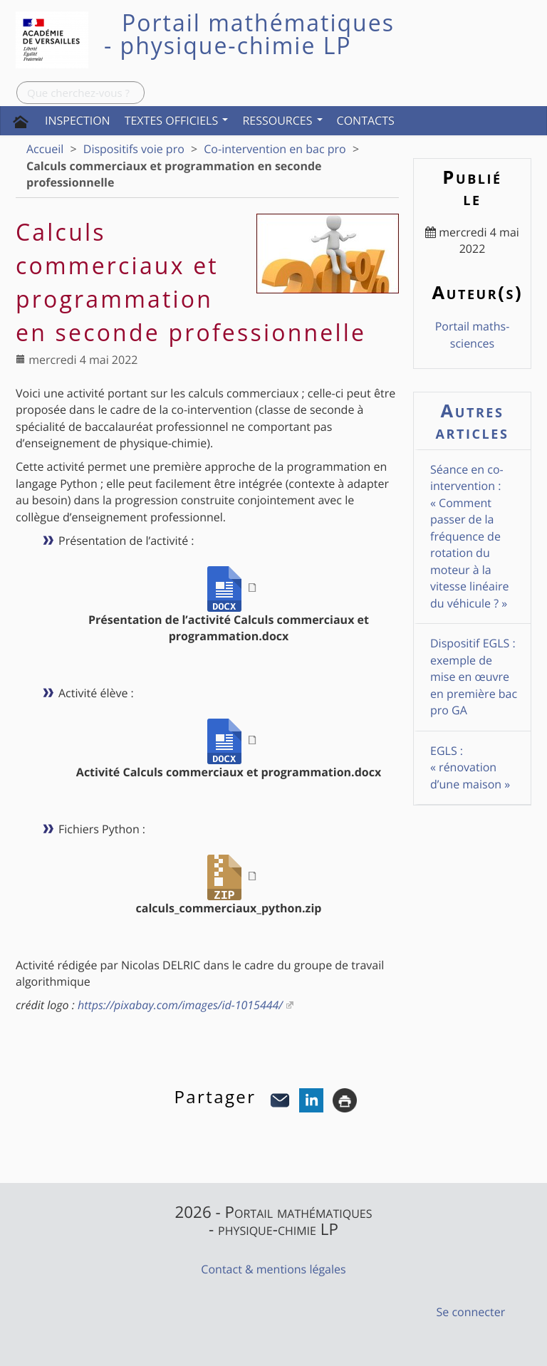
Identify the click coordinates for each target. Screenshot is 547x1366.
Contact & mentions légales (273, 1269)
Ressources (282, 120)
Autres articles (472, 421)
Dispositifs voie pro (133, 149)
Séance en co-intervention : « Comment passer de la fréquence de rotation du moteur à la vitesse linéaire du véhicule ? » (469, 536)
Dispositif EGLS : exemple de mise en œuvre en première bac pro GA (473, 676)
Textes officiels (177, 120)
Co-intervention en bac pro (274, 149)
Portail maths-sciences (472, 334)
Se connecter (471, 1312)
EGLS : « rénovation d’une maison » (470, 767)
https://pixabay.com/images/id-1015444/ (180, 1005)
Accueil (44, 149)
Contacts (366, 120)
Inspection (77, 120)
